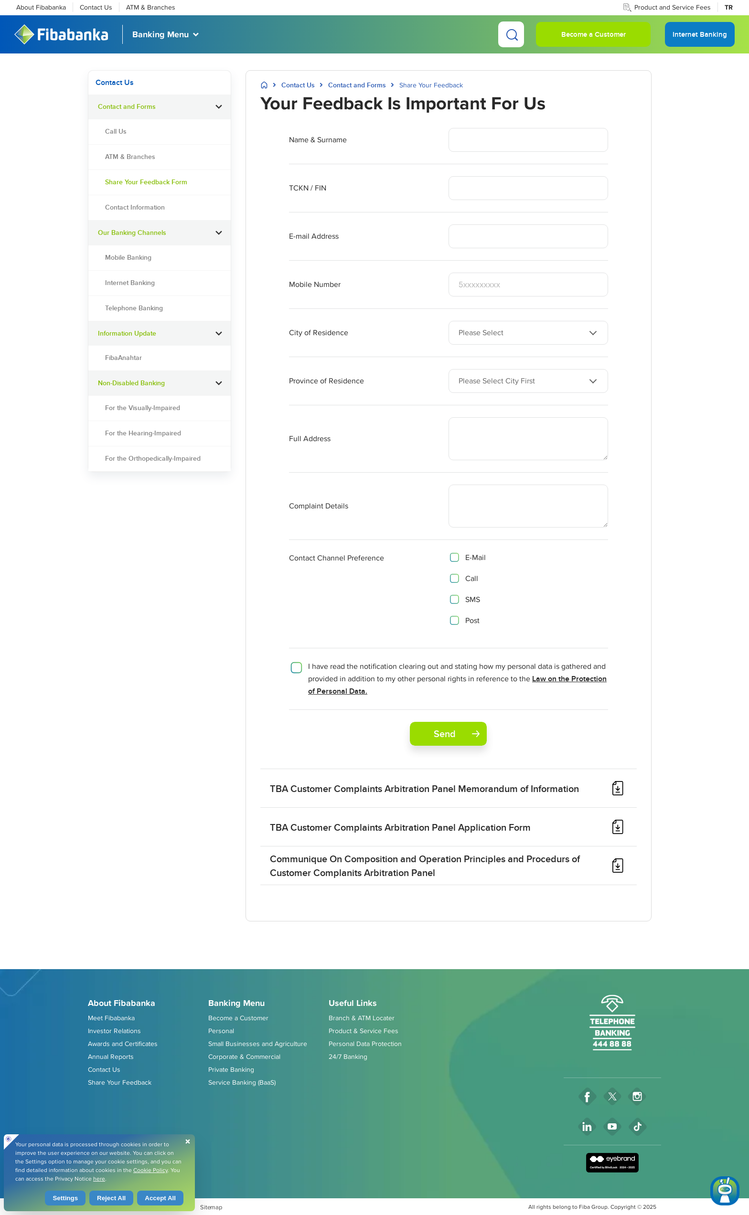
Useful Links (353, 1003)
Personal (221, 1030)
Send (457, 733)
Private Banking (231, 1069)
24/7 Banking (348, 1056)
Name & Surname (318, 139)
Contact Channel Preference (336, 557)
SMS (472, 599)
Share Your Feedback (119, 1082)
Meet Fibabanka (111, 1018)
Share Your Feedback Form (146, 182)
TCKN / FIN (307, 187)
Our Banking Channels (132, 232)
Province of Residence (326, 380)
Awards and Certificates (123, 1043)
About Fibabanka (41, 7)
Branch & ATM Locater (362, 1018)
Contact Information (135, 207)
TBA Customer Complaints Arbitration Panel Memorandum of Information (424, 788)
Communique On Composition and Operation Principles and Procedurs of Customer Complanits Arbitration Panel (425, 865)
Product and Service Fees (672, 7)
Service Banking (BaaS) (242, 1082)
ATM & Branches (150, 7)
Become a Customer (593, 34)
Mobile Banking (128, 257)
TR (729, 7)
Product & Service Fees (363, 1030)
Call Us (116, 131)
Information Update (127, 333)
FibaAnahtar (123, 357)
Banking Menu (160, 34)
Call (471, 578)
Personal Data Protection (365, 1043)
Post (472, 620)
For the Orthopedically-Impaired (153, 458)
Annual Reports (111, 1056)
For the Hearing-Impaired (143, 433)
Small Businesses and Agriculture (257, 1043)
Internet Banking (130, 282)
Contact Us (96, 7)
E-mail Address (314, 236)
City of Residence (318, 332)
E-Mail (475, 557)
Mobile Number (315, 284)
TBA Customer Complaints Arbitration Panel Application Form (400, 827)
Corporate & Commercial (244, 1056)
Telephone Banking (134, 308)
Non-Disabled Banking (131, 383)
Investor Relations (114, 1030)
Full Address (310, 438)
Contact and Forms (127, 106)
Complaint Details (318, 505)
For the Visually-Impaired (142, 407)
